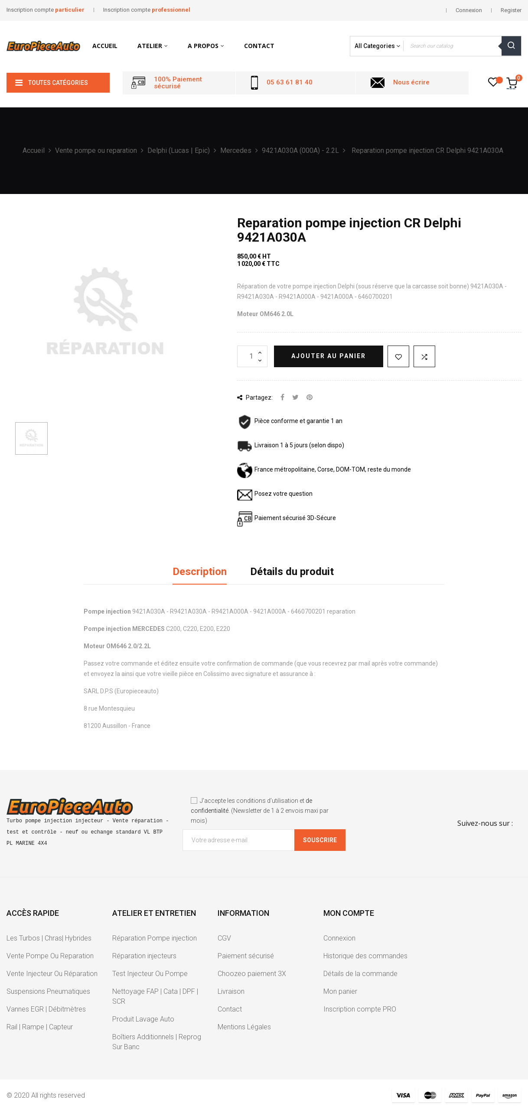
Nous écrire (411, 82)
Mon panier (340, 991)
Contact (230, 1009)
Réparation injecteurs (144, 956)
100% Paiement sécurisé (178, 83)
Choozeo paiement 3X (252, 974)
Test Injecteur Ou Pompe (150, 974)
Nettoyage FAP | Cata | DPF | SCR (155, 996)
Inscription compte (46, 9)
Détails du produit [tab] (292, 572)
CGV (224, 938)
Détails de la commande (360, 974)
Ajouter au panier (328, 355)
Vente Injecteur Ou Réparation (52, 974)
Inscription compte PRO (359, 1009)
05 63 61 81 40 (290, 82)
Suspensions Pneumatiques (48, 991)
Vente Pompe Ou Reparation (50, 956)
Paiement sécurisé (246, 956)
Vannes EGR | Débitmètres (46, 1009)
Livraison (231, 991)
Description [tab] (200, 572)
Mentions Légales (244, 1027)
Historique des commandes (365, 956)
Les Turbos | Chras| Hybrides (49, 938)
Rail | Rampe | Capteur (40, 1027)
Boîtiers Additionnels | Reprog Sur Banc (156, 1042)
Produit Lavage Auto (143, 1019)
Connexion (339, 938)
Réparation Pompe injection (154, 938)
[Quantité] (252, 356)
